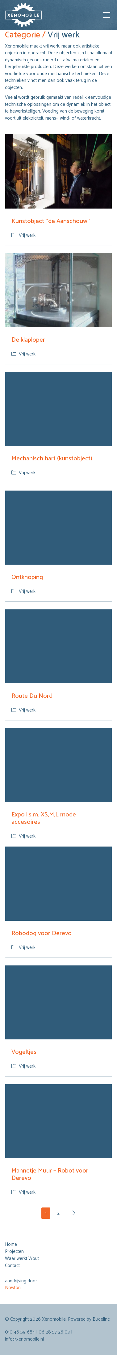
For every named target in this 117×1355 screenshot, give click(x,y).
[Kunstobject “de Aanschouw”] (58, 171)
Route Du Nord (31, 696)
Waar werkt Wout (22, 1258)
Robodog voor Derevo (41, 933)
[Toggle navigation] (106, 15)
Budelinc (101, 1319)
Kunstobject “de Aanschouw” (50, 221)
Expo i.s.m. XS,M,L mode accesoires (43, 818)
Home (11, 1244)
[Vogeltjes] (58, 1002)
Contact (12, 1266)
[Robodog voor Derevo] (58, 884)
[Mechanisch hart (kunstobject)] (58, 409)
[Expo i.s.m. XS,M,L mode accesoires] (58, 765)
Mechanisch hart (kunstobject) (51, 459)
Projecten (14, 1251)
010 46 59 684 (20, 1332)
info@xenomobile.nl (24, 1339)
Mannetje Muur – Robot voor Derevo (49, 1174)
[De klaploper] (58, 290)
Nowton (13, 1288)
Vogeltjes (23, 1052)
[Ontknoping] (58, 528)
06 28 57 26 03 (54, 1332)
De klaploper (28, 340)
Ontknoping (27, 577)
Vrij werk (27, 235)
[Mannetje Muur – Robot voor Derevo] (58, 1121)
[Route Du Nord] (58, 646)
